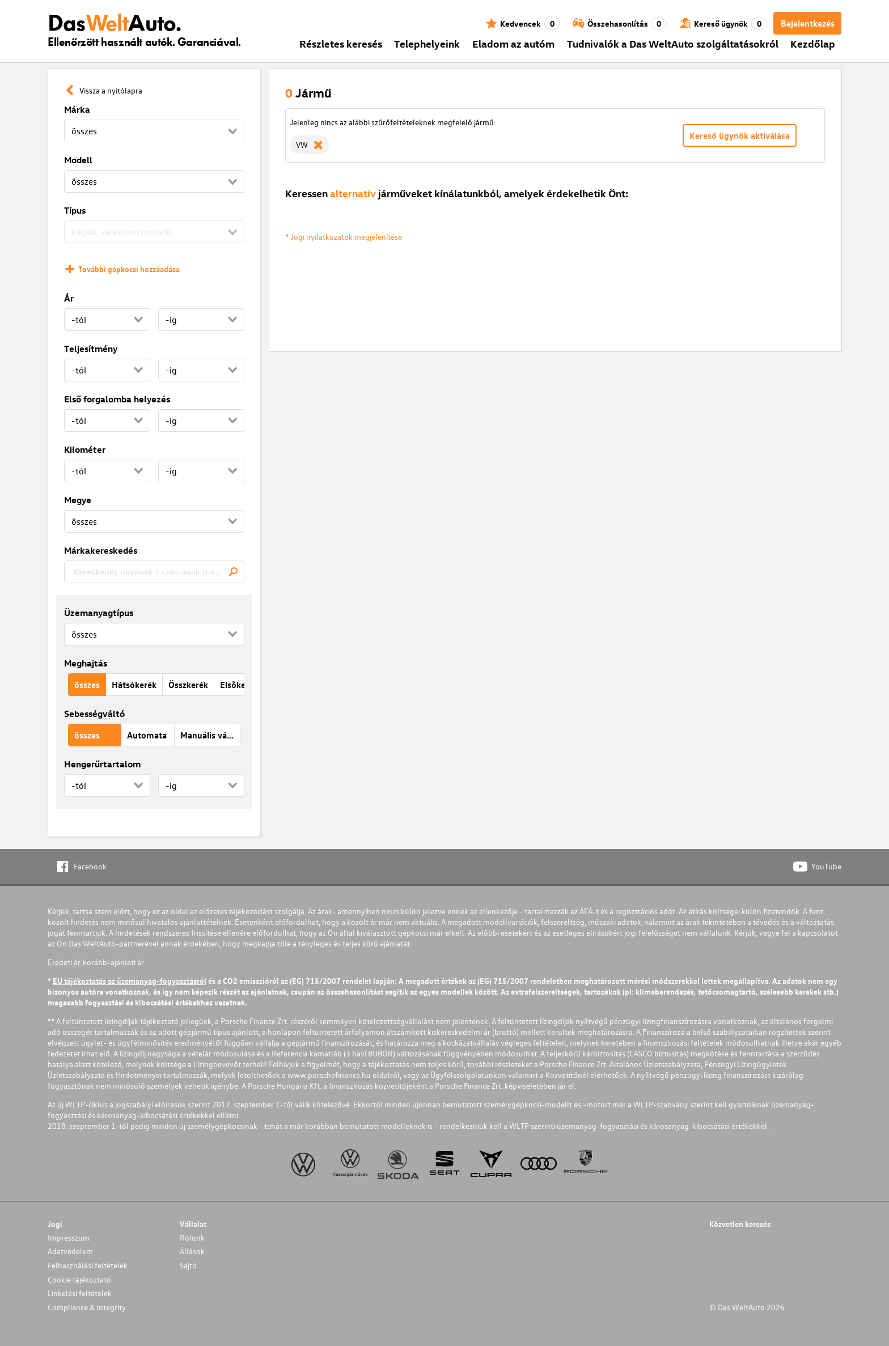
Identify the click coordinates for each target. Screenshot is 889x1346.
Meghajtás (85, 663)
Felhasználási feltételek (88, 1265)
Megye (77, 500)
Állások (192, 1251)
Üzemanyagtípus (98, 612)
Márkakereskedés (100, 550)
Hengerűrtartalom (102, 764)
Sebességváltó (94, 713)
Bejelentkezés (808, 23)
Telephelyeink (427, 43)
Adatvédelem (70, 1251)
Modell (78, 159)
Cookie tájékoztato (79, 1279)
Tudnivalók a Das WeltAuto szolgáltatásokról (672, 43)
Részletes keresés (340, 43)
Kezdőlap (812, 43)
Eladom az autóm (513, 43)
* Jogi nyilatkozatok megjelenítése (343, 236)
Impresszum (69, 1237)
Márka (77, 109)
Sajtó (188, 1265)
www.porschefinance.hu (329, 1074)
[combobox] (154, 572)
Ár (69, 298)
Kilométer (84, 449)
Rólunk (192, 1237)
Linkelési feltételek (80, 1293)
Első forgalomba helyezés (117, 399)
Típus (75, 210)
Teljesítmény (90, 348)
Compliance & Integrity (87, 1307)
